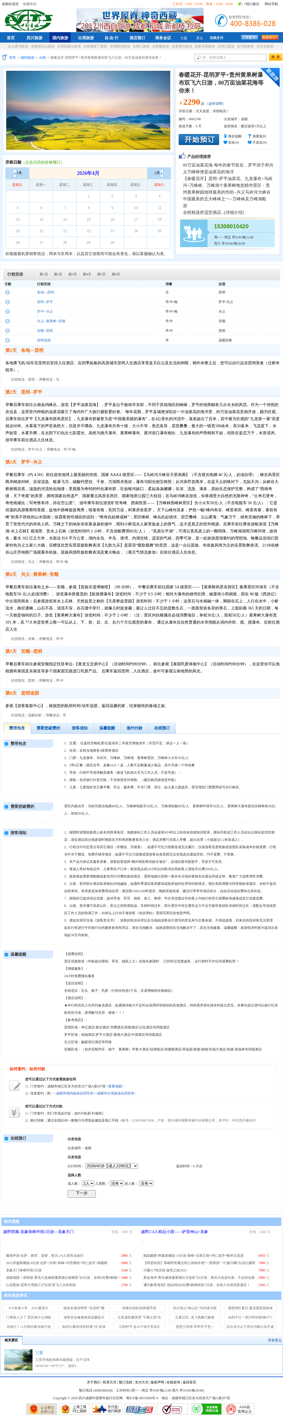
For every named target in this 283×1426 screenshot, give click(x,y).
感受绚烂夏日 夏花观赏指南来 (250, 1308)
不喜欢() (259, 142)
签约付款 (134, 728)
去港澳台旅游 (182, 46)
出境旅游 (86, 38)
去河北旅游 (264, 46)
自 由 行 (112, 38)
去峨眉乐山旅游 (43, 46)
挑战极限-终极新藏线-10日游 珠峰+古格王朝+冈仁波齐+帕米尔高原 (193, 1256)
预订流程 (125, 1382)
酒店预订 (137, 38)
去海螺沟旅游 (120, 46)
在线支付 (216, 38)
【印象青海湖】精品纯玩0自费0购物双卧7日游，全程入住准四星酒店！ (196, 1285)
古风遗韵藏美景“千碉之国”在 (139, 1317)
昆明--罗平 (45, 302)
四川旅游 (34, 38)
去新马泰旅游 (205, 46)
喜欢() (233, 142)
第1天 (44, 274)
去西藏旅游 (160, 46)
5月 (159, 173)
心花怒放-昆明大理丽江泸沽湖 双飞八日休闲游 (41, 1285)
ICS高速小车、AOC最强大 (28, 1308)
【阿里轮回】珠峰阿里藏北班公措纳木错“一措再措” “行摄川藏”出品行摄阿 (199, 1263)
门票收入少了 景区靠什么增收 (28, 1317)
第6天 (116, 274)
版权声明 (157, 1382)
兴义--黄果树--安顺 (51, 321)
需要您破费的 (48, 728)
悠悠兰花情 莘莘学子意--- (195, 1327)
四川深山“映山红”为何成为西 (195, 1308)
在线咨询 (173, 1382)
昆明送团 (44, 340)
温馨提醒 (107, 728)
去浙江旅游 (225, 46)
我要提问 (259, 136)
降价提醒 (235, 136)
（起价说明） (215, 104)
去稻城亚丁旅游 (95, 46)
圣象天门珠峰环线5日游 (24, 1270)
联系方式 (109, 1382)
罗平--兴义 (45, 311)
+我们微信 (251, 4)
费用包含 (17, 728)
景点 (199, 38)
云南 (42, 58)
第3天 (72, 274)
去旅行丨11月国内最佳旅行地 (29, 1327)
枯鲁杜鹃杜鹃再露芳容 (139, 1308)
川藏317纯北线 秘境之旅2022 (165, 1270)
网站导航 (271, 4)
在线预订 (162, 728)
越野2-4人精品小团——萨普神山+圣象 (174, 1232)
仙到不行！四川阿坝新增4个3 (250, 1317)
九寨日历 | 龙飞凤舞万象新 (195, 1317)
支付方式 (141, 1382)
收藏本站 (29, 4)
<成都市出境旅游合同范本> (116, 1093)
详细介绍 (234, 212)
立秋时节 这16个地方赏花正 (139, 1327)
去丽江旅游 (141, 46)
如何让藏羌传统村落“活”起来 (84, 1327)
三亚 (39, 1353)
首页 (11, 38)
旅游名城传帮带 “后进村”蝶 (84, 1308)
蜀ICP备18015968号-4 (142, 1398)
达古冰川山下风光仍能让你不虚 (250, 1327)
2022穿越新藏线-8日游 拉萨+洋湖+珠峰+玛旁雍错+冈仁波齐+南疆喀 (56, 1263)
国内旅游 (60, 38)
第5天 (101, 274)
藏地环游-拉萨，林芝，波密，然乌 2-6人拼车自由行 (45, 1256)
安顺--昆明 (45, 331)
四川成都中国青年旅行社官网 (30, 19)
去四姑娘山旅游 (69, 46)
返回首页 (189, 1382)
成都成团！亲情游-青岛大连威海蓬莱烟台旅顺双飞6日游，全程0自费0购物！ (63, 1278)
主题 (183, 38)
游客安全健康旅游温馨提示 (84, 1317)
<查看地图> (115, 1086)
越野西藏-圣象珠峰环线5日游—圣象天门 (38, 1232)
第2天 (58, 274)
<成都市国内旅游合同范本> (74, 1093)
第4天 (87, 274)
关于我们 (93, 1382)
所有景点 (275, 1340)
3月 (17, 173)
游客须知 (80, 728)
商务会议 (163, 38)
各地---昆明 (45, 292)
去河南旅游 (245, 46)
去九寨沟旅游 (18, 46)
